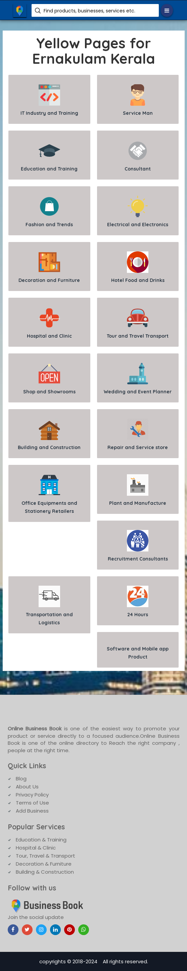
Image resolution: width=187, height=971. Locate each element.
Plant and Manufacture (137, 490)
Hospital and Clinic (49, 323)
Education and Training (49, 156)
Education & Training (41, 839)
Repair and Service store (137, 434)
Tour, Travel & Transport (45, 855)
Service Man (138, 100)
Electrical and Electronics (137, 212)
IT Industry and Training (49, 100)
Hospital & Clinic (36, 847)
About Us (27, 786)
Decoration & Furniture (44, 863)
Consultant (138, 156)
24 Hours (137, 602)
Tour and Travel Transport (138, 323)
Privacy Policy (32, 794)
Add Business (32, 810)
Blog (21, 778)
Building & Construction (45, 871)
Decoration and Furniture (49, 267)
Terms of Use (32, 802)
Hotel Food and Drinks (138, 267)
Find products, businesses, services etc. (89, 10)
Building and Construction (49, 434)
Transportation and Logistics (49, 606)
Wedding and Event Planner (138, 379)
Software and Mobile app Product (138, 653)
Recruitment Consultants (138, 546)
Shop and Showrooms (49, 379)
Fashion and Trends (49, 212)
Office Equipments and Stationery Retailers (49, 494)
